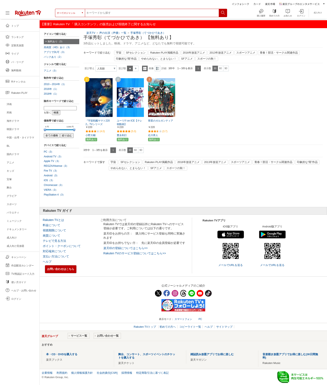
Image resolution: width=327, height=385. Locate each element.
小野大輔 (91, 135)
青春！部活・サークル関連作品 (279, 52)
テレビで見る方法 (54, 240)
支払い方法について (56, 256)
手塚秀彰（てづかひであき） (148, 32)
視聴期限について (54, 230)
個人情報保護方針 (82, 372)
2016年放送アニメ (194, 52)
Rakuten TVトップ (145, 326)
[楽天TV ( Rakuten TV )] (28, 13)
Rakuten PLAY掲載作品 (164, 52)
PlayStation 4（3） (54, 194)
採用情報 (126, 372)
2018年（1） (51, 93)
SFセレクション (136, 52)
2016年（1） (51, 89)
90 (225, 68)
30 (215, 68)
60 (220, 68)
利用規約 (62, 372)
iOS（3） (49, 180)
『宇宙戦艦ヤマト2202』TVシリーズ (98, 122)
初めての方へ (168, 326)
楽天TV (90, 32)
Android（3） (51, 175)
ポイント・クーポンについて (62, 246)
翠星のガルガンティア (160, 120)
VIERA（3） (51, 189)
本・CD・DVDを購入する (61, 354)
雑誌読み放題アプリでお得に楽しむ (212, 354)
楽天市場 (270, 4)
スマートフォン (183, 319)
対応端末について (54, 251)
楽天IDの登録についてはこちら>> (125, 248)
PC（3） (49, 151)
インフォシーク (240, 4)
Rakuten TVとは (53, 220)
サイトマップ (224, 326)
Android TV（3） (53, 156)
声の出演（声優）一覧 (112, 32)
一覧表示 (145, 68)
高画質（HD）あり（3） (57, 47)
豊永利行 (122, 135)
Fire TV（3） (51, 170)
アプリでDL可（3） (55, 52)
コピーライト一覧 (190, 326)
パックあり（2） (53, 56)
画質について (51, 235)
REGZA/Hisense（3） (56, 165)
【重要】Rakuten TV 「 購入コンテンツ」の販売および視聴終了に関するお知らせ (98, 24)
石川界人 (153, 135)
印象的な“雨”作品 (126, 58)
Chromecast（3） (54, 185)
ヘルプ (47, 261)
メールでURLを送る (230, 265)
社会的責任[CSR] (107, 372)
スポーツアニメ (245, 52)
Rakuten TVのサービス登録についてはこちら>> (134, 253)
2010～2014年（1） (55, 84)
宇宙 (118, 52)
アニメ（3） (51, 70)
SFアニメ (186, 58)
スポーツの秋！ (206, 58)
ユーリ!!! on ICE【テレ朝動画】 (129, 122)
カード (257, 4)
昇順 (130, 68)
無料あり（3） (56, 41)
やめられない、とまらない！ (158, 58)
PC (200, 319)
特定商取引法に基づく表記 (152, 372)
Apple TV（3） (52, 161)
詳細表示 (157, 68)
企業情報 (47, 372)
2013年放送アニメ (221, 52)
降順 (135, 68)
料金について (51, 225)
